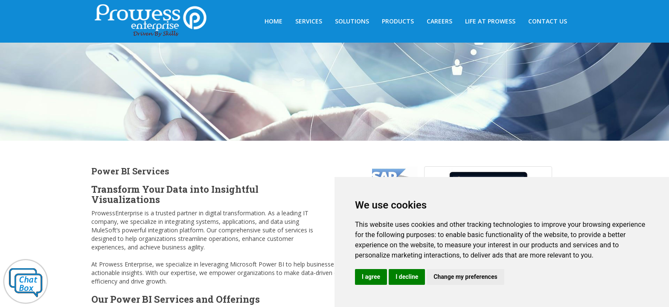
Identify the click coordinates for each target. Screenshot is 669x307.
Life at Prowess (490, 21)
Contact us (547, 21)
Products (398, 21)
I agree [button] (371, 276)
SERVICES (308, 21)
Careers (439, 21)
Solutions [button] (352, 21)
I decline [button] (407, 276)
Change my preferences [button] (465, 276)
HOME (273, 21)
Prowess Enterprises (155, 22)
